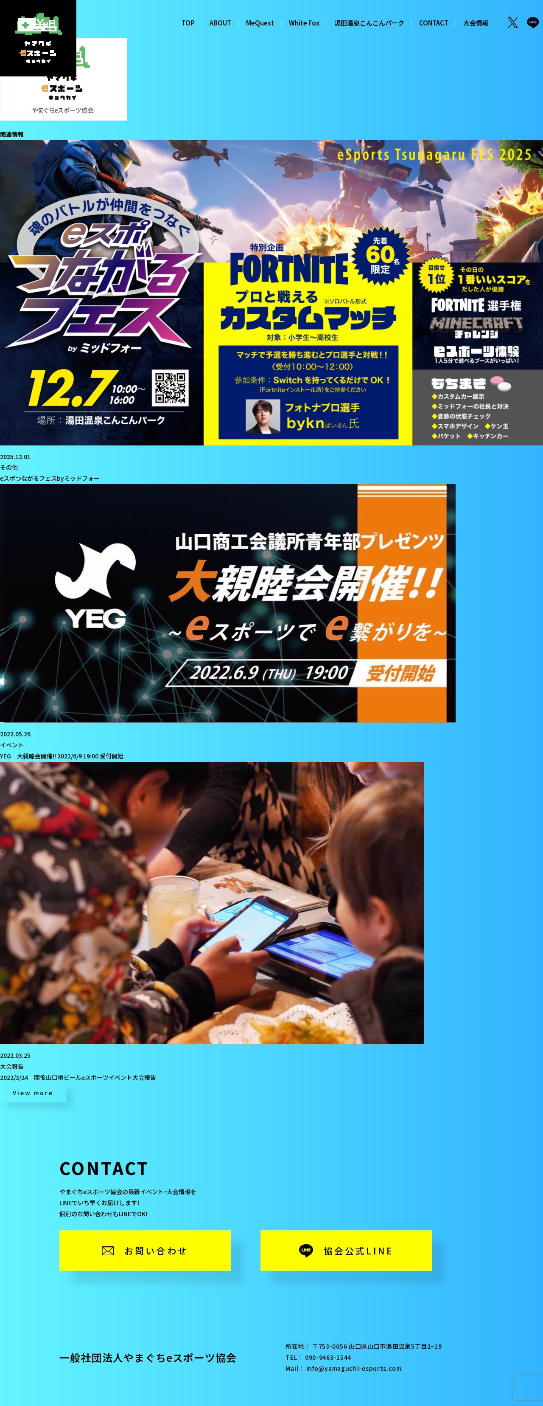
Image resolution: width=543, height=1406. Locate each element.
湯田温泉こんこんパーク (369, 22)
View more (33, 1092)
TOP (188, 22)
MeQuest (260, 22)
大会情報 (476, 22)
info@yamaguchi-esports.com (354, 1368)
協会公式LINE (359, 1250)
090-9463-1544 (328, 1357)
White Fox (304, 22)
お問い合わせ (156, 1250)
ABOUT (220, 22)
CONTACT (433, 22)
